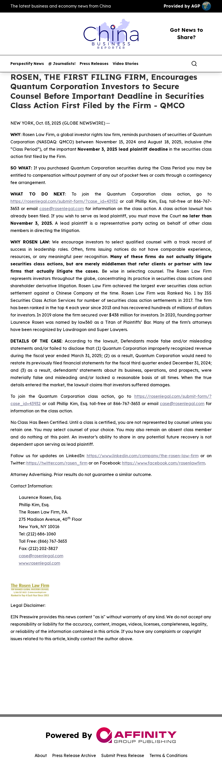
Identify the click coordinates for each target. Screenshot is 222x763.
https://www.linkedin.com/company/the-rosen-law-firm (143, 455)
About (41, 755)
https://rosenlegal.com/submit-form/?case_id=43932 (64, 201)
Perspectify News (27, 64)
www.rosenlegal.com (39, 563)
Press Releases (94, 64)
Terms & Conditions (168, 755)
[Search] (194, 64)
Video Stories (125, 64)
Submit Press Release (122, 755)
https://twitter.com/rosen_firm (56, 463)
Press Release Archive (74, 755)
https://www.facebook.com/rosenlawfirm (163, 463)
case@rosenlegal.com (61, 208)
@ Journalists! (61, 64)
